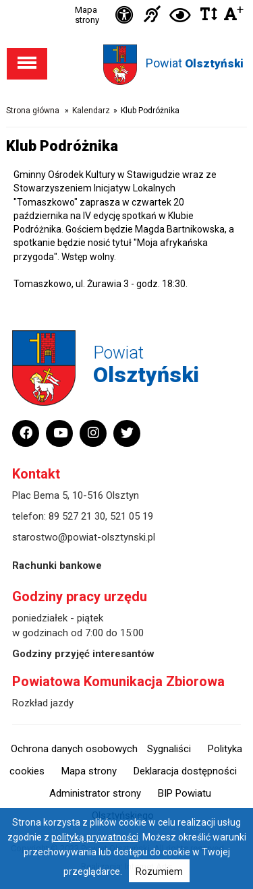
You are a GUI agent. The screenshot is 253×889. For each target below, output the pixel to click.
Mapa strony (87, 15)
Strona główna (32, 110)
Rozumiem (159, 871)
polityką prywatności (94, 837)
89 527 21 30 (77, 516)
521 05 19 (131, 516)
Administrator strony (95, 793)
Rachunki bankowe (57, 565)
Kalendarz (91, 110)
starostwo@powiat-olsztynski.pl (83, 537)
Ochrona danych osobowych (74, 749)
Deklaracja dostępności (185, 771)
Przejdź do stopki (127, 0)
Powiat (195, 63)
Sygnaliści (169, 749)
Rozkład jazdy (43, 703)
